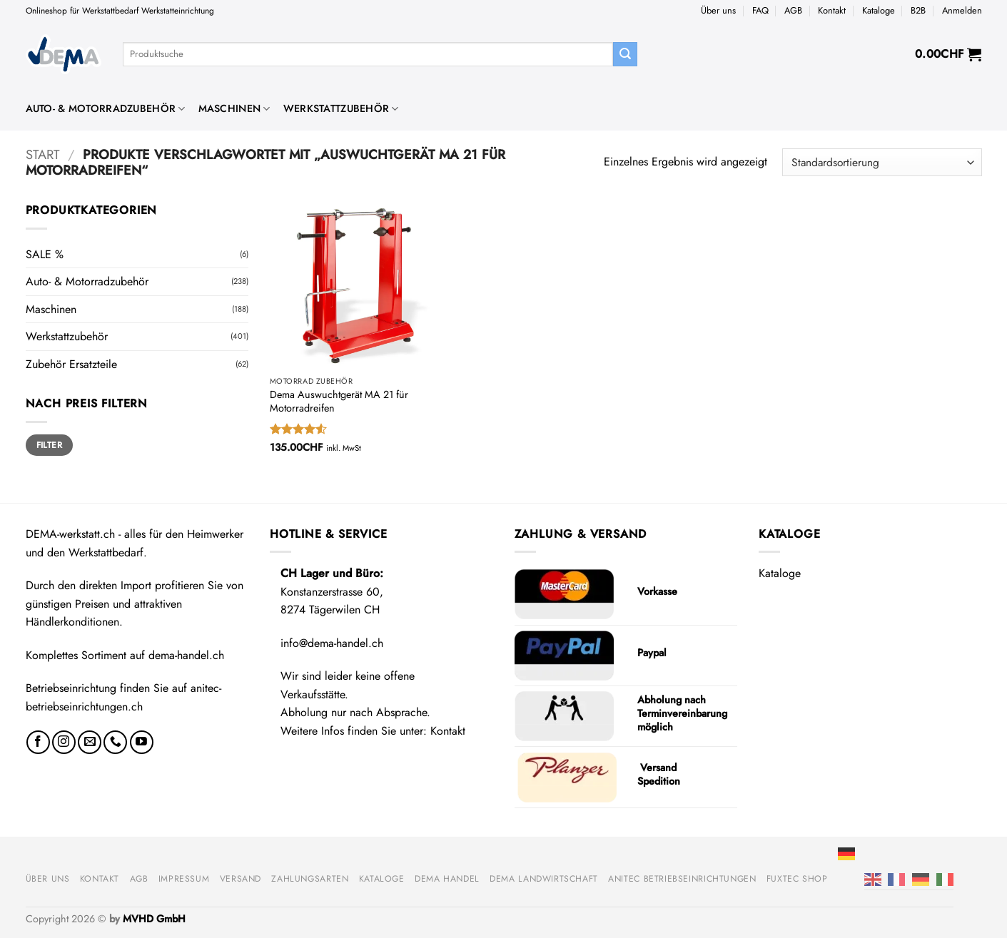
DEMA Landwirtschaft (544, 878)
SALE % (45, 254)
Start (43, 154)
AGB (793, 10)
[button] (962, 10)
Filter (49, 445)
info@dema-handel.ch (331, 643)
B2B (918, 10)
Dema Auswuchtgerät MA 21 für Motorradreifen (339, 401)
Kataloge (878, 10)
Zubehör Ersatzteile (71, 364)
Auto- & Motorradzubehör (106, 108)
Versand (240, 878)
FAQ (760, 10)
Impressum (184, 878)
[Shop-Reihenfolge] (881, 162)
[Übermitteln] (625, 54)
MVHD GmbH (154, 919)
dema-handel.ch (186, 655)
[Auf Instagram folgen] (64, 742)
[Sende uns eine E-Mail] (89, 742)
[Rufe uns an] (115, 742)
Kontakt (832, 10)
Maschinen (234, 108)
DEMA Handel (447, 878)
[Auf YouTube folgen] (141, 742)
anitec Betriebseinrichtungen (682, 878)
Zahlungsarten (309, 878)
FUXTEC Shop (797, 878)
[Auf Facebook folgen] (38, 742)
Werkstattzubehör (341, 108)
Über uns (718, 10)
